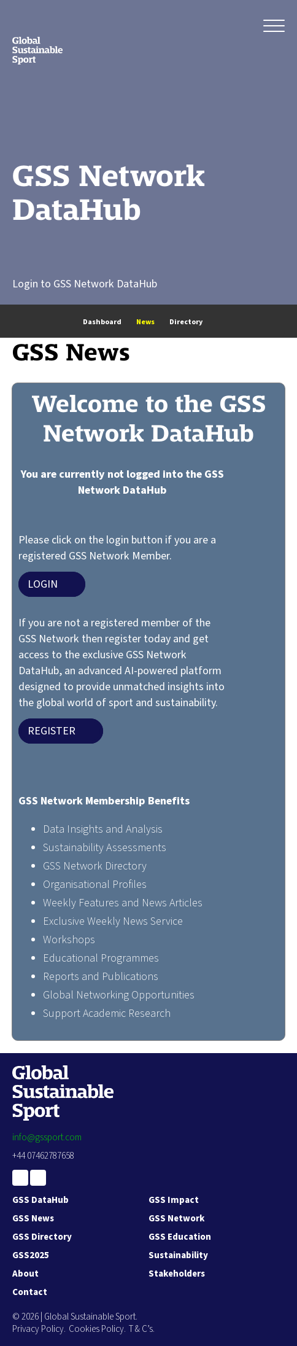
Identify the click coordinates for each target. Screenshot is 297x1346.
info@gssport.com (47, 1137)
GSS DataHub (40, 1200)
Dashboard (102, 322)
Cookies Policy (96, 1329)
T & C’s (141, 1329)
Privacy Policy (38, 1329)
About (25, 1273)
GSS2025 (30, 1255)
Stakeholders (176, 1273)
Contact (29, 1292)
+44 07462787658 (43, 1156)
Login (43, 584)
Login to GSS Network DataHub (84, 284)
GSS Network (176, 1218)
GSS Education (179, 1237)
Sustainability (178, 1255)
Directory (185, 322)
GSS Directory (42, 1237)
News (145, 322)
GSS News (33, 1218)
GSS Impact (173, 1200)
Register (51, 731)
